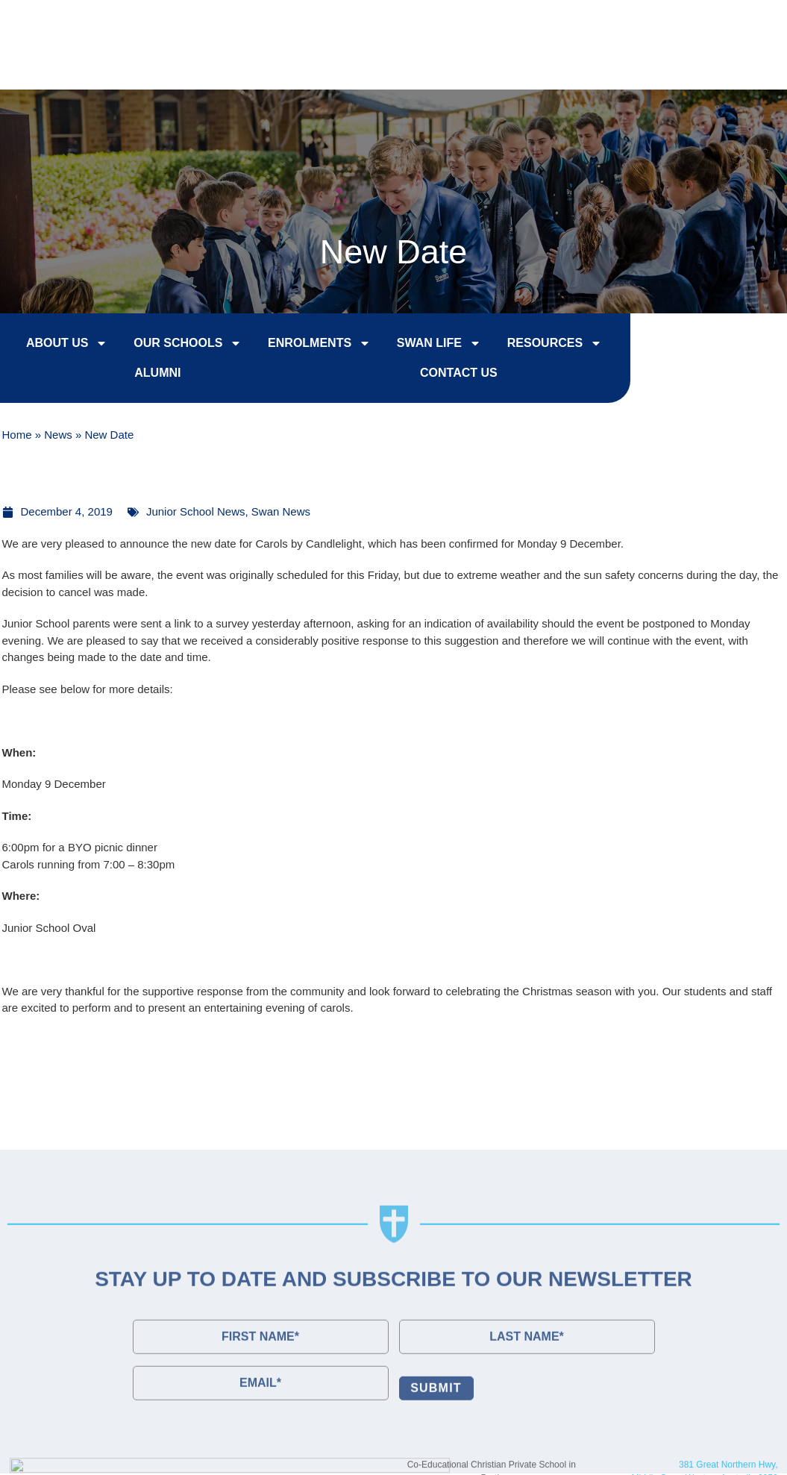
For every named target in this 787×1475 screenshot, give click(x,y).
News (58, 436)
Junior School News (195, 511)
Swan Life (423, 345)
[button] (746, 61)
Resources (539, 345)
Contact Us (714, 23)
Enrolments (304, 345)
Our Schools (173, 345)
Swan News (280, 511)
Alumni (142, 375)
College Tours (593, 23)
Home (17, 436)
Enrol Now (474, 23)
